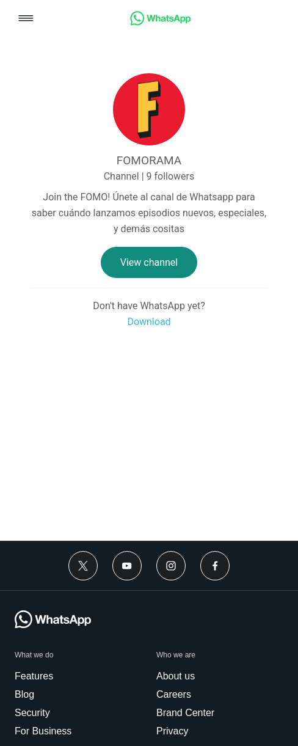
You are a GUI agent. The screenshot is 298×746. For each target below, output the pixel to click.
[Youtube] (127, 565)
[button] (26, 19)
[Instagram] (171, 565)
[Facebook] (215, 565)
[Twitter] (83, 565)
